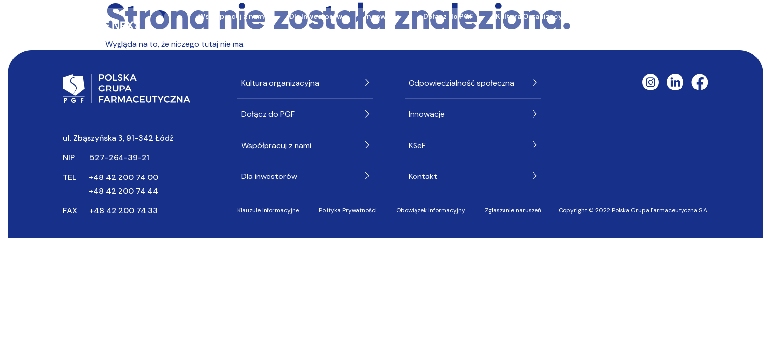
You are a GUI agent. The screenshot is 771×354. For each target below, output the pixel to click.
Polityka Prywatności (348, 210)
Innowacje (382, 16)
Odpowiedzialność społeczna (646, 16)
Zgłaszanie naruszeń (513, 210)
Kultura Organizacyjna (534, 16)
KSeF (447, 33)
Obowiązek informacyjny (430, 210)
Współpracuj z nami (232, 16)
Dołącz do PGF (448, 16)
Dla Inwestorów (315, 16)
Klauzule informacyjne (268, 210)
